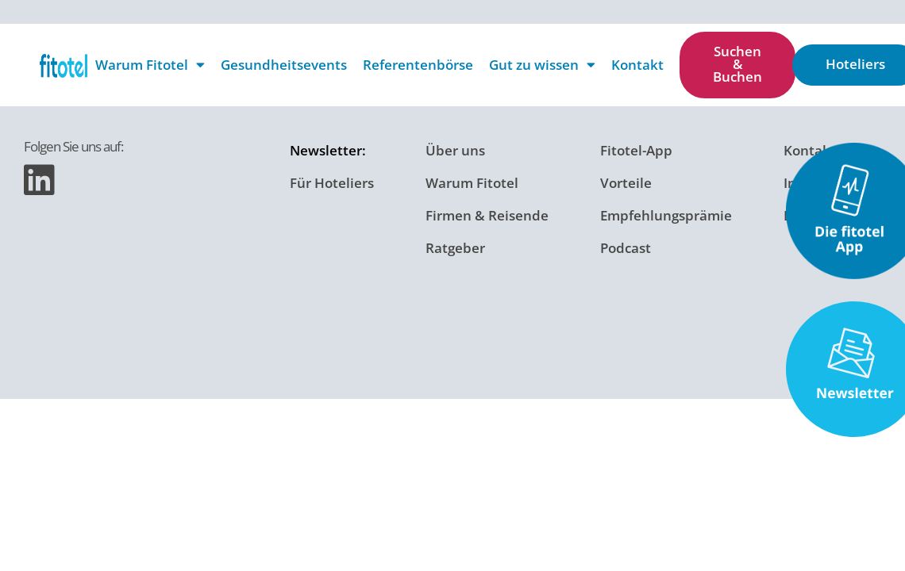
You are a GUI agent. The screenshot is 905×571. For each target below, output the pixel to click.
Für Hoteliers (332, 176)
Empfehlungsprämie (666, 203)
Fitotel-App (636, 148)
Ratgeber (455, 230)
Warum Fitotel (150, 64)
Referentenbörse (418, 65)
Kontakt (637, 65)
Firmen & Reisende (487, 203)
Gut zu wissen (542, 64)
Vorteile (626, 176)
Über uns (455, 148)
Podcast (625, 230)
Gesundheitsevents (284, 65)
